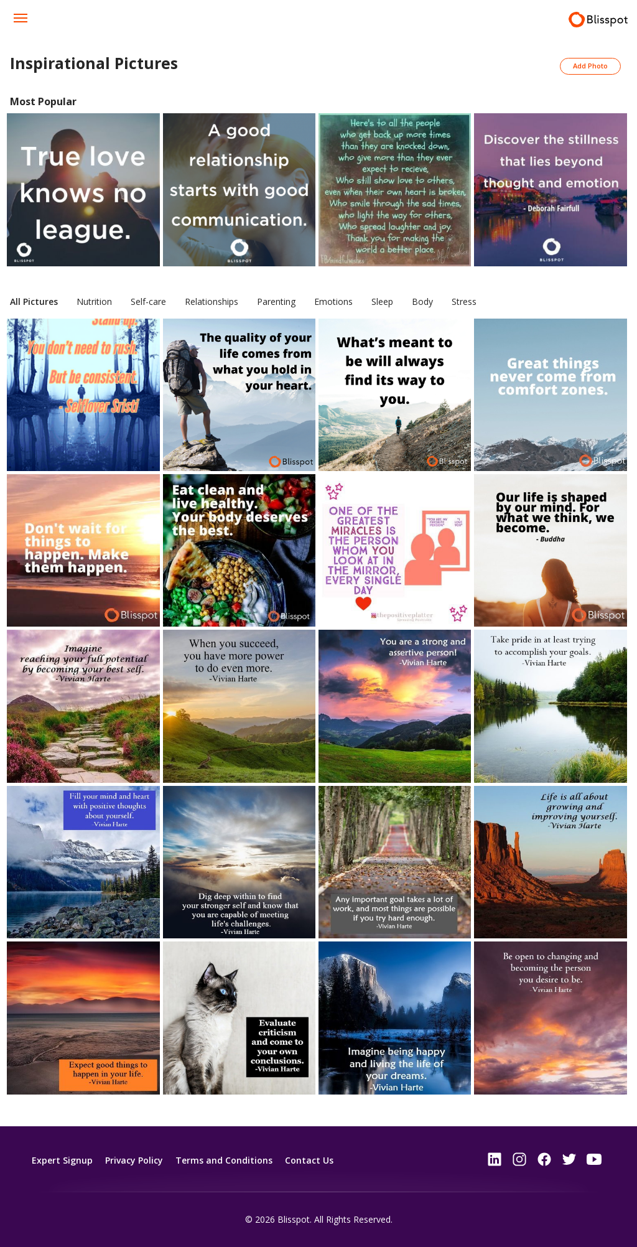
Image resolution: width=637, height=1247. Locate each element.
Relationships (211, 301)
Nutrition (94, 301)
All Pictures (34, 301)
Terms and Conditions (223, 1160)
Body (422, 301)
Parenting (276, 301)
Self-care (148, 301)
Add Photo (590, 65)
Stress (464, 301)
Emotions (333, 301)
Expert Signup (62, 1160)
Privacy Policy (134, 1160)
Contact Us (309, 1160)
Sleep (382, 301)
